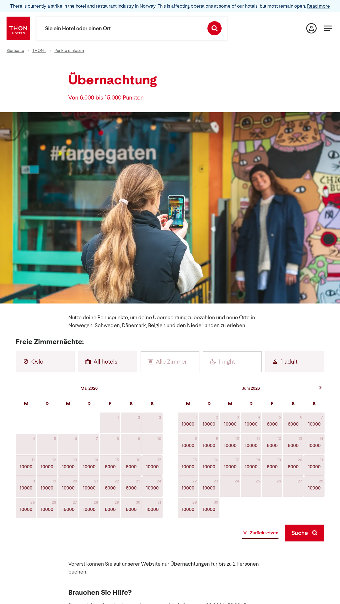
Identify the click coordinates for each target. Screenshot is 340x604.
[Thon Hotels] (18, 28)
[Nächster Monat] (320, 387)
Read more (318, 6)
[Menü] (328, 28)
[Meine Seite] (311, 28)
